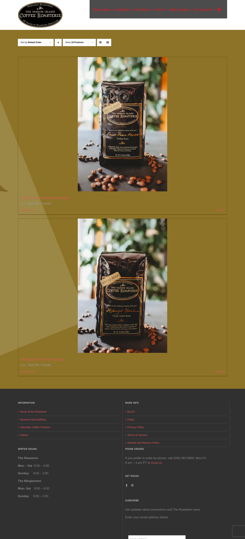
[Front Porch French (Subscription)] (122, 124)
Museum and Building (33, 419)
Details (221, 210)
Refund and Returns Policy (143, 442)
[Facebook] (126, 485)
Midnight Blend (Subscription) (42, 359)
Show (74, 42)
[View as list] (107, 42)
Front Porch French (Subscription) (45, 198)
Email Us (156, 462)
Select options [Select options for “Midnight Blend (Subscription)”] (29, 372)
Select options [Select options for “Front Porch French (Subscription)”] (29, 210)
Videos (24, 435)
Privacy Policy (135, 427)
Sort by (30, 42)
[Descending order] (58, 42)
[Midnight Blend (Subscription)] (122, 286)
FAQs (130, 419)
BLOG (131, 411)
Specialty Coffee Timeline (35, 427)
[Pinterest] (132, 485)
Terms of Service (137, 435)
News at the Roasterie (33, 411)
